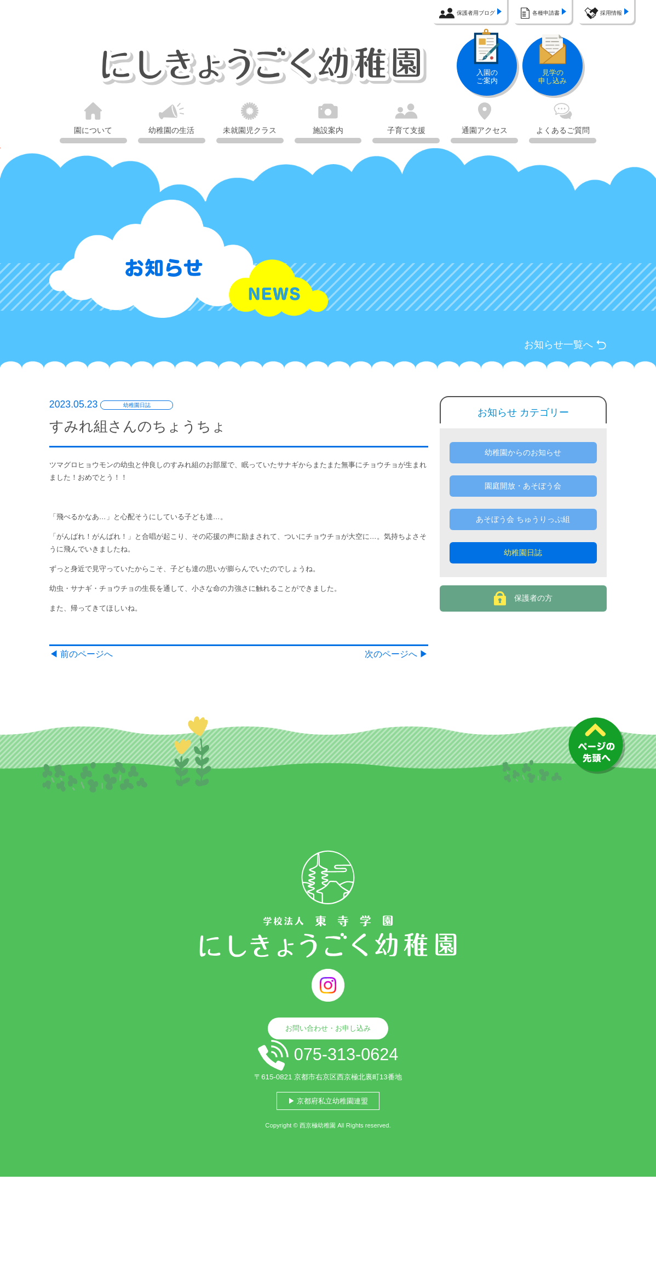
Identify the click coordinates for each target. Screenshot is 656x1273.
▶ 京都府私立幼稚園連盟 (328, 1188)
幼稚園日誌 (523, 599)
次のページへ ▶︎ (389, 725)
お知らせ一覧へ (556, 349)
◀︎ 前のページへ (89, 725)
